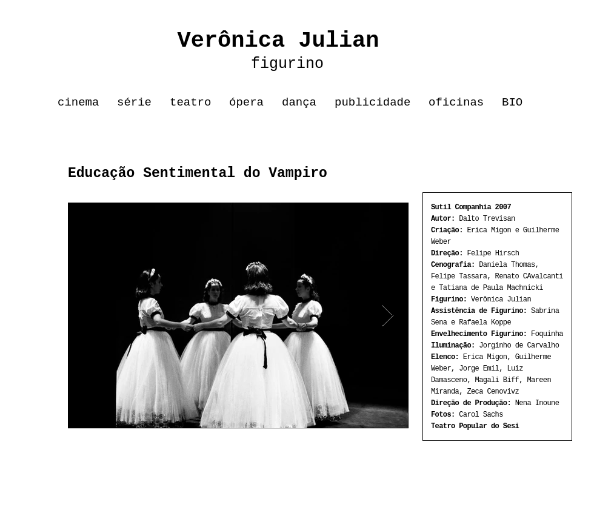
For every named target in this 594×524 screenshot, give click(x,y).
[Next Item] (388, 316)
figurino (255, 64)
